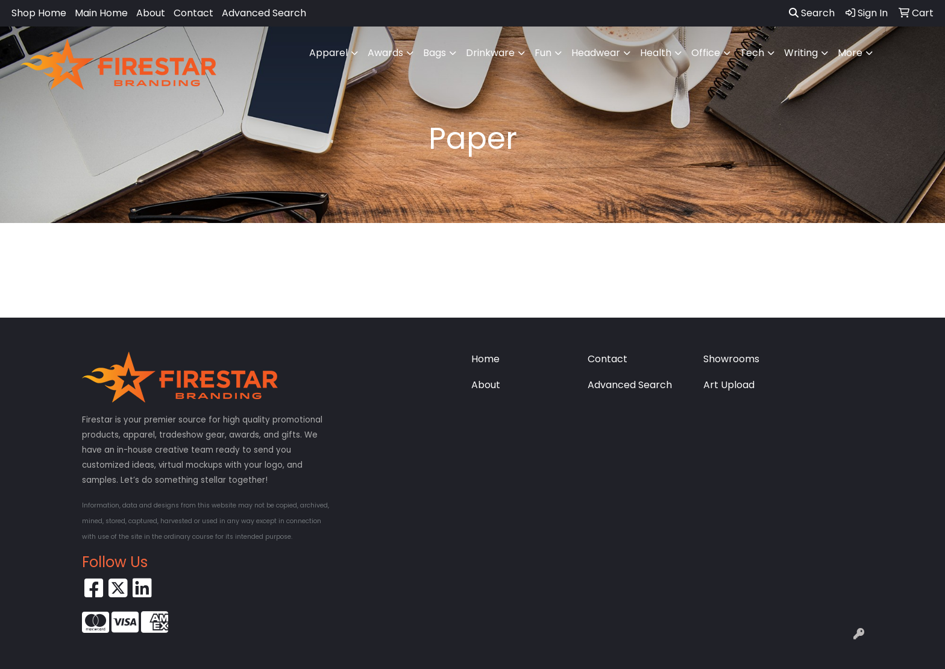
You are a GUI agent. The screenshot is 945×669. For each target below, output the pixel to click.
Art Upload (729, 385)
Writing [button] (801, 53)
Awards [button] (385, 53)
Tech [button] (752, 53)
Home (485, 359)
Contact (193, 13)
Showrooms (731, 359)
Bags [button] (434, 53)
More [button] (850, 53)
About (150, 13)
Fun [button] (543, 53)
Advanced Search (264, 13)
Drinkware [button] (490, 53)
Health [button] (655, 53)
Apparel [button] (328, 53)
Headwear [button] (595, 53)
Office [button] (705, 53)
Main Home (101, 13)
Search (812, 13)
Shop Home (38, 13)
